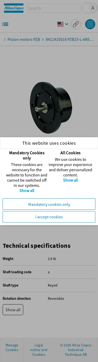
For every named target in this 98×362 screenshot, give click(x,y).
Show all (26, 190)
